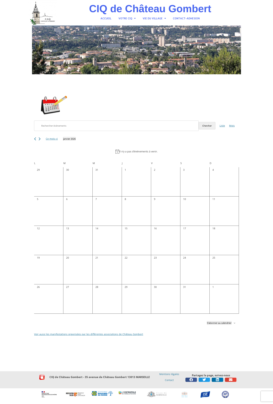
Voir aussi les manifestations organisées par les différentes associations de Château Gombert (88, 334)
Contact (169, 380)
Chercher (207, 125)
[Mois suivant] (40, 139)
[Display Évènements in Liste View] (222, 125)
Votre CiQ (127, 18)
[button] (191, 380)
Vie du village (154, 18)
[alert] (136, 151)
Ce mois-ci (52, 138)
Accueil (105, 18)
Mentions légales (169, 374)
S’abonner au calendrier (219, 322)
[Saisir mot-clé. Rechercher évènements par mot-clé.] (116, 125)
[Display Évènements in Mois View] (232, 125)
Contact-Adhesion (186, 18)
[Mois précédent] (35, 139)
